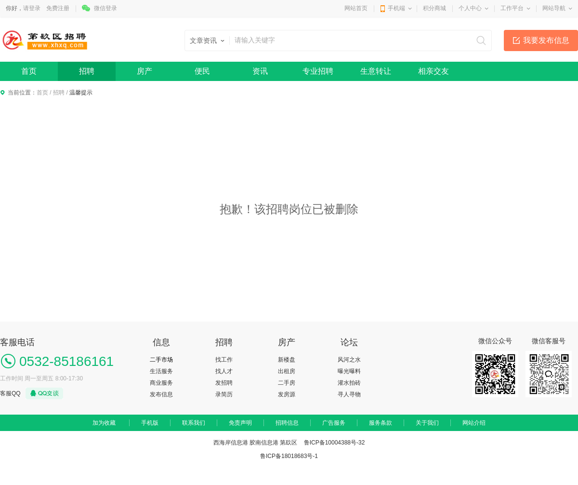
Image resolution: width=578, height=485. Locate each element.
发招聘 (224, 382)
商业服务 (161, 382)
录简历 (224, 394)
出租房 (286, 371)
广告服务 (333, 422)
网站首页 (356, 8)
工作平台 (512, 8)
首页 (29, 71)
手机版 (149, 422)
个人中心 (470, 8)
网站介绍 (474, 422)
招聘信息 (287, 422)
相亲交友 (433, 71)
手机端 (396, 8)
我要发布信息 (546, 40)
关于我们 (427, 422)
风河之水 (349, 359)
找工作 (224, 359)
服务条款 (380, 422)
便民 (202, 71)
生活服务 (161, 371)
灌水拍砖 (349, 382)
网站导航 (553, 8)
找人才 (224, 371)
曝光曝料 (349, 371)
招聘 (86, 71)
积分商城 (434, 8)
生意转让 (375, 71)
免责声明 (240, 422)
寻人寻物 (349, 394)
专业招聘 (317, 71)
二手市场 (161, 359)
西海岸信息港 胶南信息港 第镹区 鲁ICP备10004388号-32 (289, 442)
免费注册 (57, 8)
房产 (144, 71)
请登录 (31, 8)
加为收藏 (104, 422)
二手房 (286, 382)
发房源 (286, 394)
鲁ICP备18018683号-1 (289, 456)
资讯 (260, 71)
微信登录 (105, 8)
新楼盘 (286, 359)
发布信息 (161, 394)
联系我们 (193, 422)
